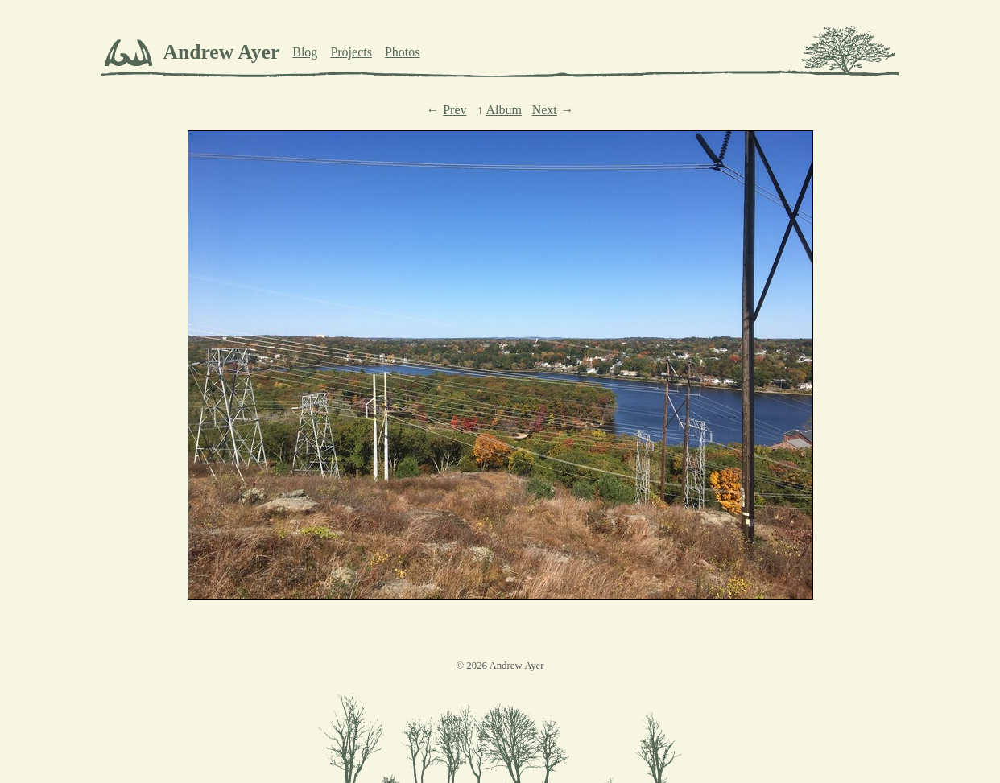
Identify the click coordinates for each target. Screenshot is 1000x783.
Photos (402, 52)
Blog (304, 52)
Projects (351, 52)
